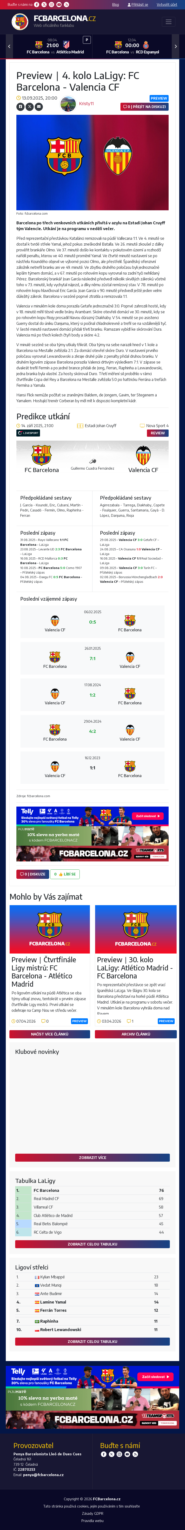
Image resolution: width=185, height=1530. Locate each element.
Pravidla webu (92, 1520)
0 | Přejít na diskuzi (144, 106)
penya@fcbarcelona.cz (43, 1474)
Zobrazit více (92, 1157)
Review (158, 433)
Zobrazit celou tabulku (92, 1244)
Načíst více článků (49, 1034)
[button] (9, 46)
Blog (115, 4)
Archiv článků (136, 1034)
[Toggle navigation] (168, 22)
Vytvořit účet (167, 4)
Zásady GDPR (92, 1513)
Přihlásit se (140, 4)
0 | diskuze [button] (32, 874)
